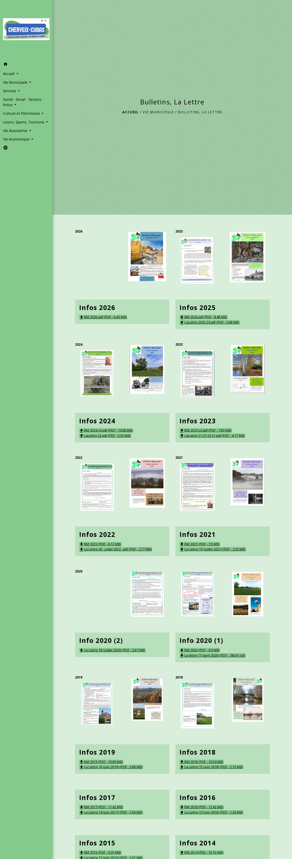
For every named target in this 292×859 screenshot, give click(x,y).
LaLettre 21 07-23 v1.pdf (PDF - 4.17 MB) (212, 435)
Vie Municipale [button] (15, 82)
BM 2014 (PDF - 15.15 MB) (201, 852)
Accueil (130, 112)
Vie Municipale (158, 112)
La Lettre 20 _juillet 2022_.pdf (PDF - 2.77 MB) (115, 549)
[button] (26, 64)
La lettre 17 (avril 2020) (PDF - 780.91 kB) (212, 655)
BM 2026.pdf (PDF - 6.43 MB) (103, 317)
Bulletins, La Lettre (200, 112)
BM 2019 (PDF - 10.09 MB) (101, 762)
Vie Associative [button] (15, 130)
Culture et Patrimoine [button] (22, 113)
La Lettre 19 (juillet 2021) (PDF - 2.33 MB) (212, 549)
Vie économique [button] (16, 139)
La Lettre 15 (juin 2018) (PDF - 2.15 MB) (211, 767)
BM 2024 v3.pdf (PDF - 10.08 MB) (106, 430)
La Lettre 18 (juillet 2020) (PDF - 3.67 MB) (112, 650)
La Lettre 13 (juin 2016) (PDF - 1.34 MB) (211, 812)
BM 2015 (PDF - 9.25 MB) (100, 852)
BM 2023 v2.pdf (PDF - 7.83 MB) (205, 430)
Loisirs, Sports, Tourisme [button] (24, 122)
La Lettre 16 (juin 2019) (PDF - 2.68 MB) (111, 767)
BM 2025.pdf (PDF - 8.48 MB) (203, 317)
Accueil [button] (9, 73)
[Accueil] (26, 30)
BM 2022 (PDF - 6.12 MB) (100, 544)
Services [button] (10, 90)
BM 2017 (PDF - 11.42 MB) (101, 807)
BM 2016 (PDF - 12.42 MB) (201, 807)
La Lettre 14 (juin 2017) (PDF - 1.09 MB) (111, 812)
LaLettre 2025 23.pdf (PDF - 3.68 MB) (209, 322)
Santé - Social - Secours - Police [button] (23, 102)
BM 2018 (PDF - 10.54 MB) (201, 762)
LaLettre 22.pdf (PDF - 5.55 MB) (105, 435)
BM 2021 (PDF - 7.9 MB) (199, 544)
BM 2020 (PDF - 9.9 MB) (199, 650)
